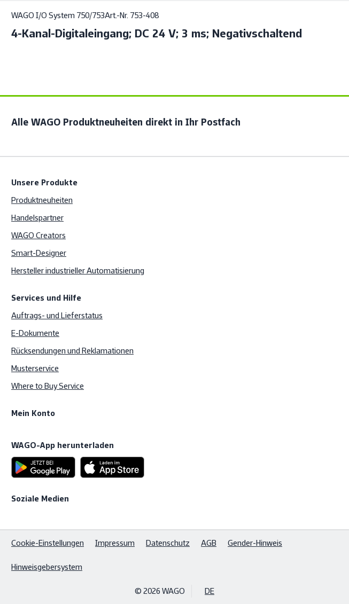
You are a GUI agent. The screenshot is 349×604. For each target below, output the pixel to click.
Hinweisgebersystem (46, 566)
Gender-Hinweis (255, 542)
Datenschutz (168, 542)
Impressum (115, 542)
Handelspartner (37, 217)
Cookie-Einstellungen (47, 542)
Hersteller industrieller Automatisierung (77, 270)
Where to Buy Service (47, 385)
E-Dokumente (35, 333)
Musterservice (35, 368)
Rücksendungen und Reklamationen (72, 350)
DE (209, 590)
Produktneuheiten (42, 200)
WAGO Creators (38, 235)
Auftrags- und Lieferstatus (57, 315)
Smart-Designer (38, 252)
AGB (208, 542)
